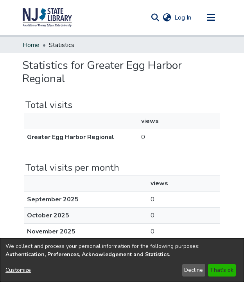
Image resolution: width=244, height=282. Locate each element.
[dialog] (122, 260)
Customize (18, 270)
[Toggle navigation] (211, 17)
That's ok (221, 270)
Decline (193, 270)
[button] (47, 17)
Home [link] (31, 45)
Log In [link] (183, 17)
